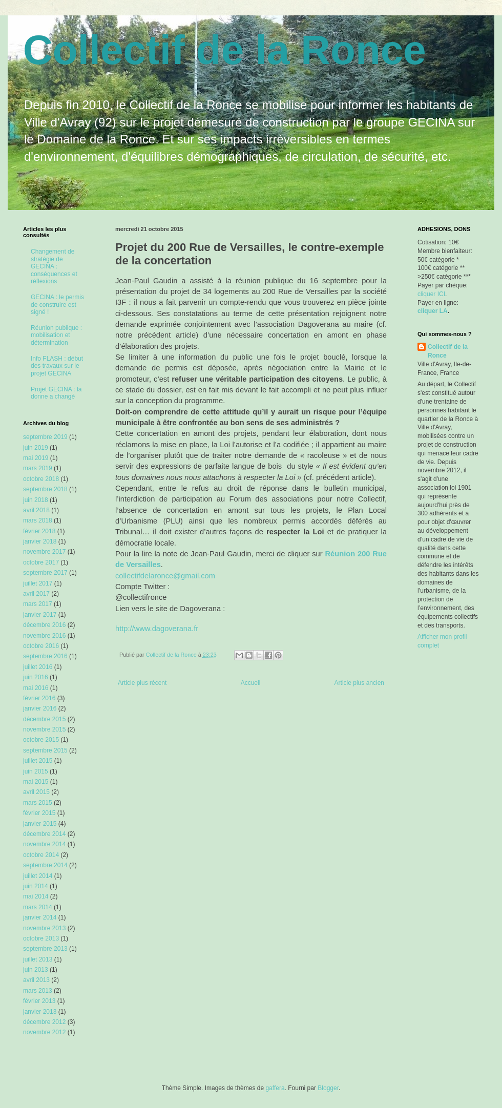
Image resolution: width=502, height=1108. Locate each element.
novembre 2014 (44, 844)
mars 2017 (37, 604)
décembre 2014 (44, 834)
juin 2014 (35, 886)
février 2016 (39, 698)
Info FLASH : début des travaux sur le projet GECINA (57, 366)
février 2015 (39, 813)
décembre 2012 (44, 1022)
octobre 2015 (41, 739)
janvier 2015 (39, 823)
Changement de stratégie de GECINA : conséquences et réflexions (54, 266)
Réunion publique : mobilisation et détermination (56, 335)
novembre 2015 (44, 729)
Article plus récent (142, 682)
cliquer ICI (431, 294)
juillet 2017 (37, 583)
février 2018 (39, 531)
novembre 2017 (44, 551)
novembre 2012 (44, 1032)
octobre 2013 (41, 938)
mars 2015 (37, 802)
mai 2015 (35, 781)
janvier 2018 (39, 541)
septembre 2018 (45, 489)
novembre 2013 (44, 928)
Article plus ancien (359, 682)
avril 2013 (36, 980)
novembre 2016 (44, 635)
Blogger (328, 1088)
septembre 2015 (45, 750)
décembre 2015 (44, 719)
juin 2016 (35, 677)
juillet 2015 (37, 760)
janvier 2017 (39, 614)
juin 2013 (35, 969)
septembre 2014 (45, 865)
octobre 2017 (41, 562)
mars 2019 (37, 468)
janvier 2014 (39, 917)
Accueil (251, 682)
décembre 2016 (44, 625)
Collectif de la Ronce (224, 50)
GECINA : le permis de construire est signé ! (57, 305)
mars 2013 (37, 990)
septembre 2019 (45, 437)
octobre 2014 (41, 855)
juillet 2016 (37, 667)
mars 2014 (37, 907)
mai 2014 (35, 896)
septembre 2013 (45, 948)
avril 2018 (36, 510)
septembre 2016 (45, 656)
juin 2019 (35, 447)
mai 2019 (35, 458)
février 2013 (39, 1001)
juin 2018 (35, 500)
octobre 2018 (41, 479)
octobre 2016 (41, 646)
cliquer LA (432, 311)
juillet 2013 (37, 959)
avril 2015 (36, 792)
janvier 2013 (39, 1011)
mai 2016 (35, 688)
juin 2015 (35, 771)
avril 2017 (36, 593)
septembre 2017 (45, 572)
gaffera (274, 1088)
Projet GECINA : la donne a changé (56, 393)
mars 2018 (37, 520)
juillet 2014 (37, 876)
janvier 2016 (39, 708)
